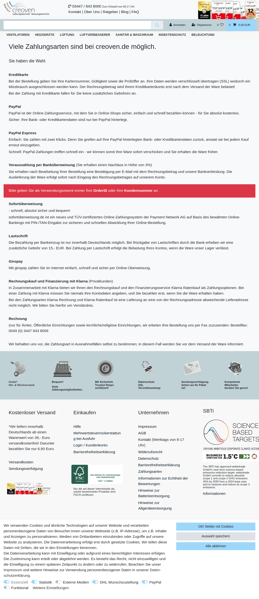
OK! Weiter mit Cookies (215, 526)
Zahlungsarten (150, 471)
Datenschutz (148, 458)
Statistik (45, 582)
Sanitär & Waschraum (134, 35)
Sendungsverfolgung (26, 468)
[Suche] (157, 25)
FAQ (135, 12)
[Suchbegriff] (77, 25)
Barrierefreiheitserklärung (94, 452)
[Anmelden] (177, 25)
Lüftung (67, 35)
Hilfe (77, 426)
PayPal (155, 582)
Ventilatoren (17, 35)
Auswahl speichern (216, 536)
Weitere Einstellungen (51, 588)
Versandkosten (21, 462)
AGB (142, 433)
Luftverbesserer (95, 35)
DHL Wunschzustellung (119, 582)
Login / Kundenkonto (90, 445)
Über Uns (92, 12)
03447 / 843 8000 (86, 6)
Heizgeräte (44, 35)
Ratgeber (110, 12)
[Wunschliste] (220, 25)
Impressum (147, 426)
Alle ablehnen (216, 546)
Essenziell (19, 582)
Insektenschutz (172, 35)
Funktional (19, 588)
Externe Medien (76, 582)
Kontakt (74, 12)
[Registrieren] (201, 25)
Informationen (214, 493)
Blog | (125, 12)
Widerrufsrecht (150, 452)
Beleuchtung (203, 35)
